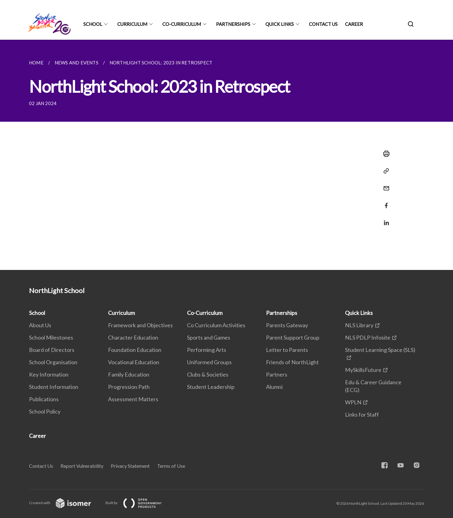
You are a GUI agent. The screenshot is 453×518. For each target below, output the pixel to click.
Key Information (49, 374)
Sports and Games (208, 337)
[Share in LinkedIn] (384, 219)
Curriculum (132, 24)
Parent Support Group (292, 337)
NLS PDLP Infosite (367, 337)
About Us (40, 325)
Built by (139, 502)
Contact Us (323, 24)
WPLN (353, 402)
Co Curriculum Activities (216, 325)
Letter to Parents (287, 349)
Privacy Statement (130, 466)
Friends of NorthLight (292, 362)
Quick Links (279, 24)
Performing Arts (206, 349)
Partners (276, 374)
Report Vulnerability (81, 466)
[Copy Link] (384, 171)
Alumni (274, 386)
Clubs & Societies (207, 374)
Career (354, 24)
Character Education (133, 337)
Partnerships (233, 24)
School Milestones (51, 337)
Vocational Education (133, 362)
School (92, 24)
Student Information (53, 386)
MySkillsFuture (363, 369)
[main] (226, 155)
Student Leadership (211, 386)
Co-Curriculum (181, 24)
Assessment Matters (133, 399)
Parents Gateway (287, 325)
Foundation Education (134, 349)
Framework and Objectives (140, 325)
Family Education (128, 374)
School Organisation (53, 362)
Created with (65, 502)
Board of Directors (51, 349)
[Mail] (384, 184)
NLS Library (359, 325)
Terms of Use (171, 466)
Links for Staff (362, 414)
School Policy (44, 411)
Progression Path (129, 386)
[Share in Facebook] (384, 202)
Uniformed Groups (209, 362)
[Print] (384, 153)
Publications (44, 399)
